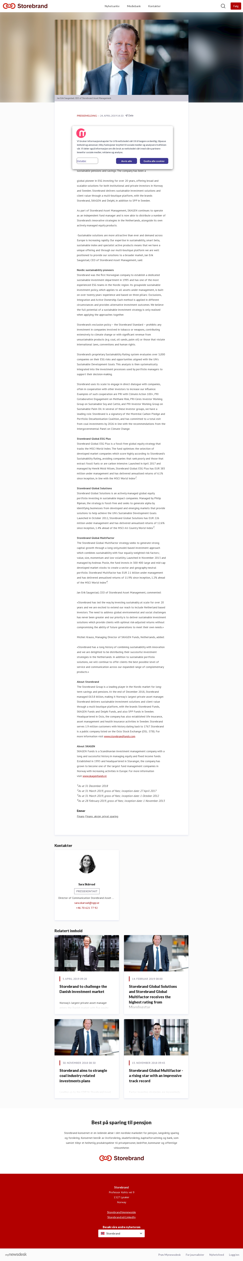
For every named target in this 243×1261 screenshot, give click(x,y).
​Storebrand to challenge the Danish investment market (83, 989)
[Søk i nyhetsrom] (223, 6)
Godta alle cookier (154, 161)
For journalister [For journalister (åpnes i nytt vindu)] (195, 1254)
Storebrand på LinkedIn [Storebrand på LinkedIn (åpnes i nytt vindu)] (121, 1217)
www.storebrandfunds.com (119, 736)
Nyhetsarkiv (112, 6)
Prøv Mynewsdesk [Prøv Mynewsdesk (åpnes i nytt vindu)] (169, 1254)
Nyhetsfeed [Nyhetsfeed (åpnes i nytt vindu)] (216, 1254)
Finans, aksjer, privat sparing (101, 816)
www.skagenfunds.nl (95, 776)
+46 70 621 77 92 (87, 908)
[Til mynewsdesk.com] (16, 1254)
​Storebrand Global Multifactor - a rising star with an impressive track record (156, 1075)
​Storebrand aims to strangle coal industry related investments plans (83, 1075)
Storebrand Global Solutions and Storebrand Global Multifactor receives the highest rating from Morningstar (153, 996)
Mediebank (134, 6)
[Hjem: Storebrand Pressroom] (25, 6)
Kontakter (154, 6)
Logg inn (234, 1254)
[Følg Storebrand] (236, 6)
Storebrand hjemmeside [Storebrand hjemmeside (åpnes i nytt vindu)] (121, 1212)
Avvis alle (126, 161)
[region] (122, 147)
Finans (80, 816)
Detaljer (81, 160)
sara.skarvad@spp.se (86, 903)
